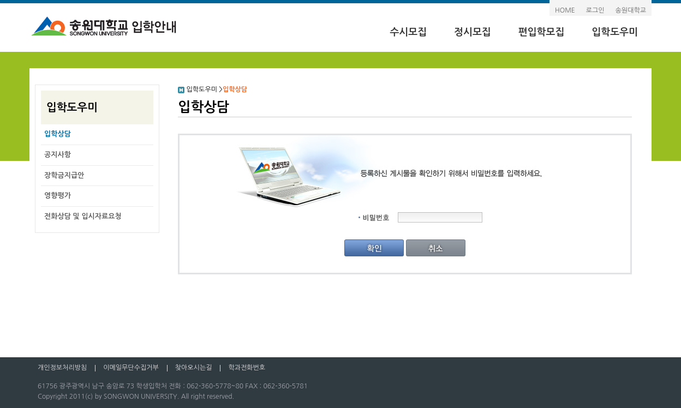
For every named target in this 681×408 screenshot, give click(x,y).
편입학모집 (541, 32)
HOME (565, 10)
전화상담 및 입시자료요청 (83, 216)
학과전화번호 (246, 367)
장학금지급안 (64, 175)
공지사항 (57, 154)
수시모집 (408, 32)
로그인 (595, 10)
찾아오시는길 (193, 367)
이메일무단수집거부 (131, 367)
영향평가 (57, 195)
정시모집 (472, 32)
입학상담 (57, 133)
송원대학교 (631, 10)
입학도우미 (615, 32)
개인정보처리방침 (62, 367)
